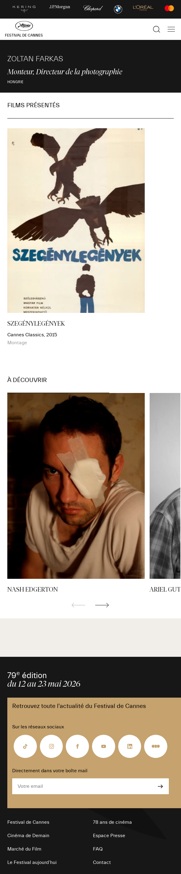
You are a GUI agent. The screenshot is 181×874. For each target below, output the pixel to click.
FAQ (98, 849)
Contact (102, 862)
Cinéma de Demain (28, 835)
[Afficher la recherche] (156, 29)
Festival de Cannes (28, 822)
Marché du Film (24, 849)
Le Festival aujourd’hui (32, 862)
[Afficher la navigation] (171, 29)
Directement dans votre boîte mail (49, 770)
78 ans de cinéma (112, 822)
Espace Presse (109, 835)
